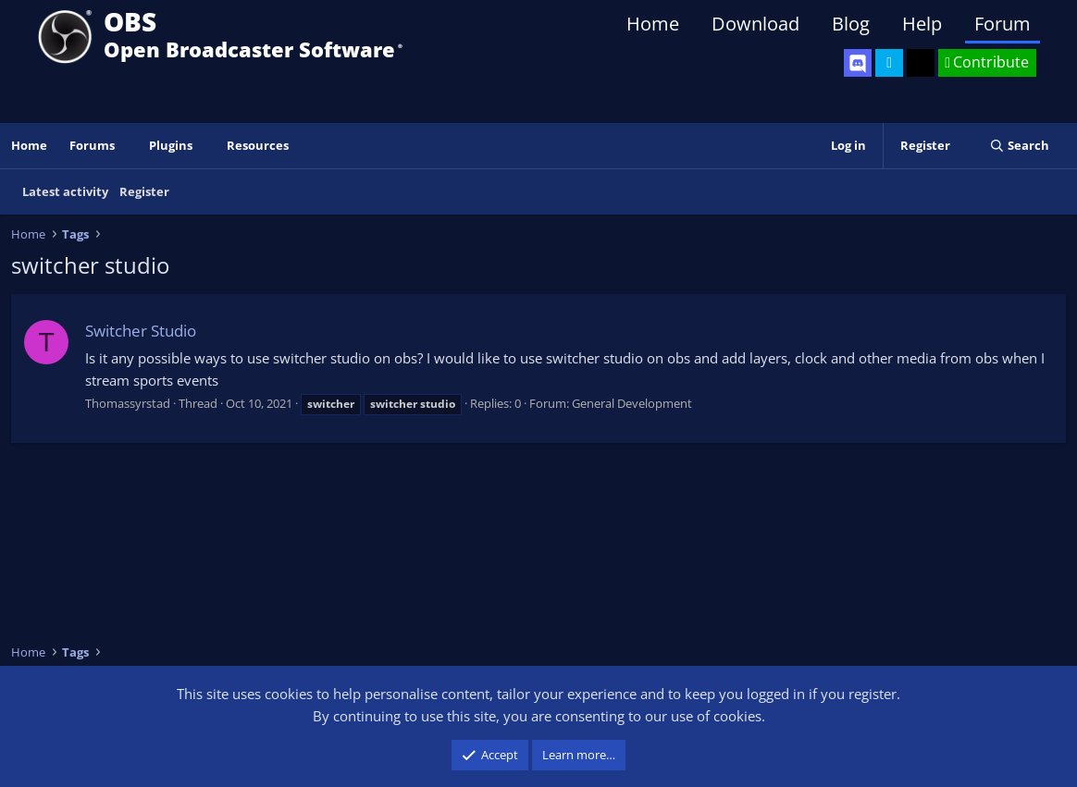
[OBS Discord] (858, 63)
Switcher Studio (140, 330)
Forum (1002, 23)
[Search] (1019, 145)
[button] (128, 145)
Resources (258, 145)
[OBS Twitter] (889, 63)
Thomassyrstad (127, 403)
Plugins (170, 145)
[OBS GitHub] (921, 63)
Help (922, 23)
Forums (92, 145)
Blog (851, 23)
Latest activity (65, 191)
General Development (632, 403)
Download (755, 23)
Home (652, 23)
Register (144, 191)
